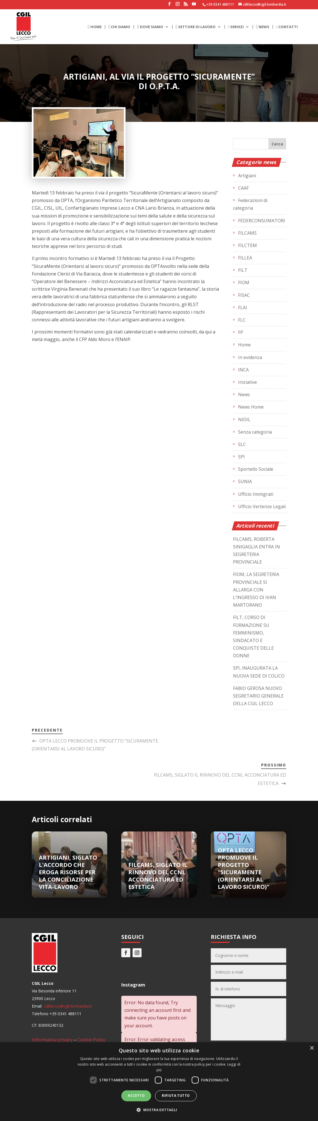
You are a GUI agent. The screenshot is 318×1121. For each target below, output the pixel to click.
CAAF (243, 188)
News (244, 394)
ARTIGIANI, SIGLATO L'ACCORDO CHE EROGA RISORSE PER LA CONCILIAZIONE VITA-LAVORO (68, 872)
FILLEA (245, 258)
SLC (242, 444)
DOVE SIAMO (150, 27)
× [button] (312, 1048)
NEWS (262, 27)
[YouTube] (194, 5)
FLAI (242, 307)
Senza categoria (255, 432)
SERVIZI (236, 27)
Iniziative (247, 382)
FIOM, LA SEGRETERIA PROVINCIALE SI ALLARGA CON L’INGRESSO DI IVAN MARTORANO (256, 589)
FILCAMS (247, 233)
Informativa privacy (52, 1040)
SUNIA (245, 481)
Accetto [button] (136, 1095)
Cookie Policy (91, 1040)
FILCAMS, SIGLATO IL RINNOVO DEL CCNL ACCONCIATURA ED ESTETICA (157, 876)
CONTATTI (287, 27)
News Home (251, 407)
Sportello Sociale (255, 469)
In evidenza (250, 357)
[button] (159, 1110)
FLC (242, 320)
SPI (241, 457)
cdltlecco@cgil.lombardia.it (67, 1006)
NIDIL (244, 419)
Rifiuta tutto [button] (176, 1095)
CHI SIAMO (119, 27)
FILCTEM (247, 245)
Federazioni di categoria (250, 204)
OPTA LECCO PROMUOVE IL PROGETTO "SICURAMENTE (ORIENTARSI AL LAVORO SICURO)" (243, 868)
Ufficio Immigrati (255, 494)
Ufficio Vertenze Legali (262, 506)
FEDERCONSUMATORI (261, 221)
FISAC (244, 295)
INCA (243, 370)
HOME (95, 27)
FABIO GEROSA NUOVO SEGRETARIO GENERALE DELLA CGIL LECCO (258, 696)
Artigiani (247, 175)
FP (240, 332)
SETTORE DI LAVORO (196, 27)
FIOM (243, 282)
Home (244, 345)
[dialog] (159, 1081)
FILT (242, 270)
